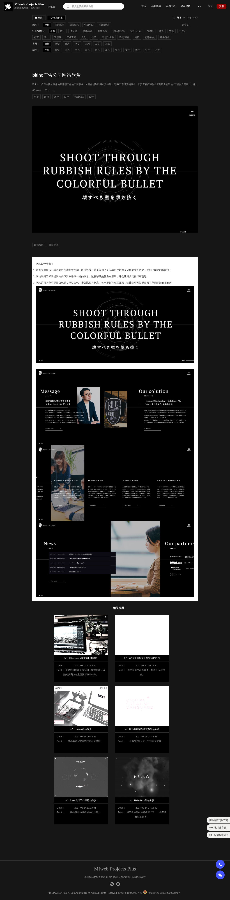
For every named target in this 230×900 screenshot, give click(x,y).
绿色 (117, 50)
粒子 (93, 37)
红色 (147, 50)
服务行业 (164, 37)
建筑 (137, 37)
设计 (46, 37)
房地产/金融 (108, 37)
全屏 (67, 43)
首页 (143, 6)
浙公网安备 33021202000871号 (164, 893)
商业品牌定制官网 (218, 820)
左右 (97, 43)
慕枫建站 (185, 6)
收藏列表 (56, 17)
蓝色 (107, 50)
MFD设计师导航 (217, 827)
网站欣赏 (125, 877)
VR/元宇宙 (135, 31)
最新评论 (53, 245)
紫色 (97, 50)
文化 (83, 37)
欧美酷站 (74, 24)
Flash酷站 (104, 24)
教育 (36, 37)
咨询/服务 (124, 37)
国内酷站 (59, 24)
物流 (161, 31)
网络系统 (102, 31)
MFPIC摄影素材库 (218, 834)
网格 (77, 43)
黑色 (67, 50)
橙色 (137, 50)
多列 (87, 43)
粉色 (157, 50)
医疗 (62, 31)
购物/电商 (88, 31)
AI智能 (150, 31)
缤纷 (57, 50)
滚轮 (57, 43)
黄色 (127, 50)
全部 (40, 17)
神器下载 (171, 6)
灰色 (87, 50)
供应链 (73, 31)
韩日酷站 (89, 24)
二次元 (182, 31)
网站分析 (38, 245)
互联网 (57, 37)
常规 (107, 43)
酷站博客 (156, 6)
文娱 (171, 31)
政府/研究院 (119, 31)
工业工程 (71, 37)
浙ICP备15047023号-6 (130, 893)
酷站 (115, 877)
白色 (77, 50)
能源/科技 (150, 37)
